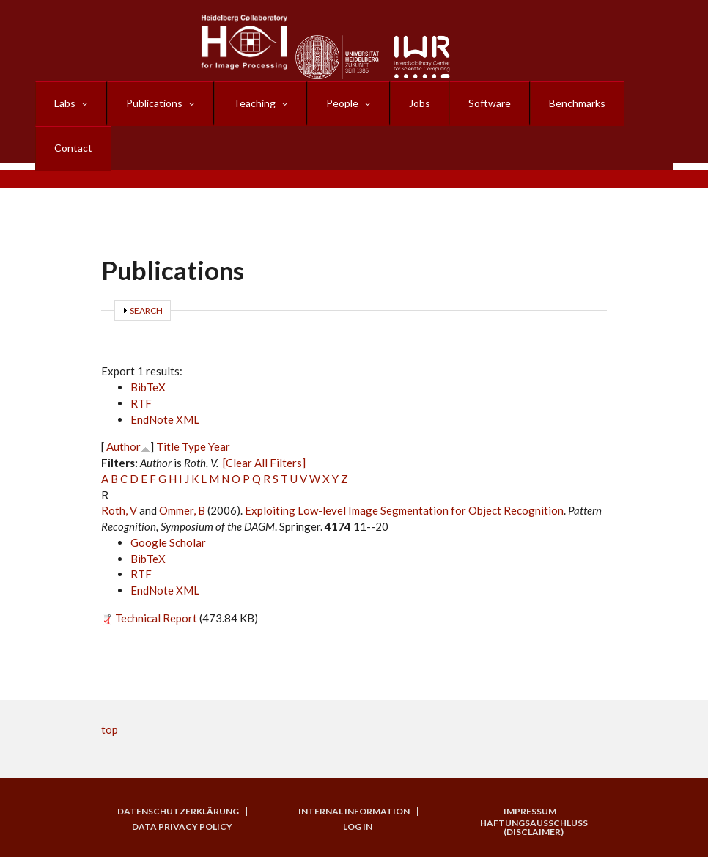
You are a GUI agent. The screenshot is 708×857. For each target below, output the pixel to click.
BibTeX (148, 387)
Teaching (254, 103)
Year (219, 446)
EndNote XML (164, 419)
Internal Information (354, 811)
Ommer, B (182, 510)
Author (123, 446)
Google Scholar (168, 542)
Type (194, 446)
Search (146, 310)
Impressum (530, 811)
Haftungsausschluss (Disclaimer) (534, 827)
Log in (357, 827)
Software (489, 103)
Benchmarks (577, 103)
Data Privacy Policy (182, 827)
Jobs (419, 103)
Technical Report (156, 618)
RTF (141, 403)
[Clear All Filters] (264, 462)
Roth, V (119, 510)
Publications (154, 103)
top (109, 729)
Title (168, 446)
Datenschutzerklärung (178, 811)
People (342, 103)
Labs (64, 103)
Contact (73, 147)
